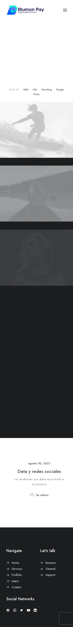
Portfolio (17, 575)
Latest (15, 581)
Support (50, 575)
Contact (16, 587)
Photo (36, 94)
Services (17, 569)
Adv (35, 89)
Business (51, 563)
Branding (47, 89)
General (50, 569)
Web (25, 89)
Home (15, 563)
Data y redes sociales (46, 471)
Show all (14, 89)
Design (60, 89)
